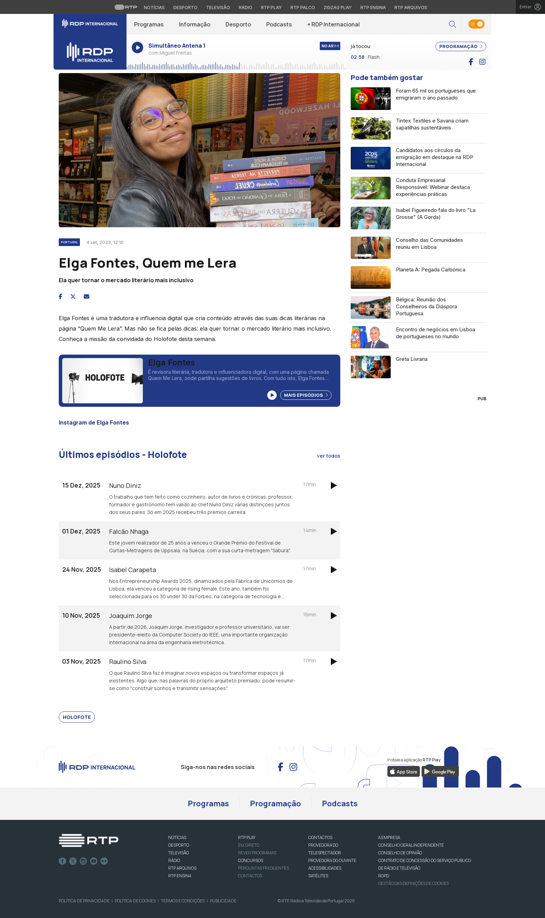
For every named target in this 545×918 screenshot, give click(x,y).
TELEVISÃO (178, 853)
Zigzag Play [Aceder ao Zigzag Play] (338, 7)
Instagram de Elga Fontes (94, 422)
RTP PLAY (246, 837)
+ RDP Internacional (333, 24)
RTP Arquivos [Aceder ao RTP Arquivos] (410, 7)
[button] (452, 24)
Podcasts (279, 24)
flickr (104, 861)
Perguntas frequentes (263, 868)
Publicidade (223, 901)
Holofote (77, 717)
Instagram (83, 861)
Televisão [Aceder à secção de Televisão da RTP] (218, 7)
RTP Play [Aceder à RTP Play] (271, 7)
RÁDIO (174, 860)
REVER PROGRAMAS (257, 853)
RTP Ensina (179, 876)
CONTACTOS (320, 837)
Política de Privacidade (84, 901)
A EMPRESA (389, 837)
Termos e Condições (183, 901)
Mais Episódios (306, 395)
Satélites (318, 876)
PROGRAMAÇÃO (460, 46)
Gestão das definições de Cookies (413, 883)
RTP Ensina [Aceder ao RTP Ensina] (373, 7)
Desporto (238, 24)
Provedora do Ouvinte (332, 860)
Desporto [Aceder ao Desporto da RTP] (185, 7)
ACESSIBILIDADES (324, 868)
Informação (194, 24)
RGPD (383, 876)
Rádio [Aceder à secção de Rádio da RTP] (245, 7)
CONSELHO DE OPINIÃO (400, 853)
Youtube (94, 861)
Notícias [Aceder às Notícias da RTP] (154, 7)
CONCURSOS (250, 860)
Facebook (62, 861)
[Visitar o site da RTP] (126, 7)
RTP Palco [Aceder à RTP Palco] (303, 7)
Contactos (250, 876)
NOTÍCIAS (177, 837)
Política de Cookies (135, 901)
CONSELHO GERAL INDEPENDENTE (411, 845)
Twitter (73, 861)
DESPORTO (178, 845)
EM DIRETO (248, 845)
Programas (149, 24)
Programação (275, 803)
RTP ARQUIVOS (182, 868)
